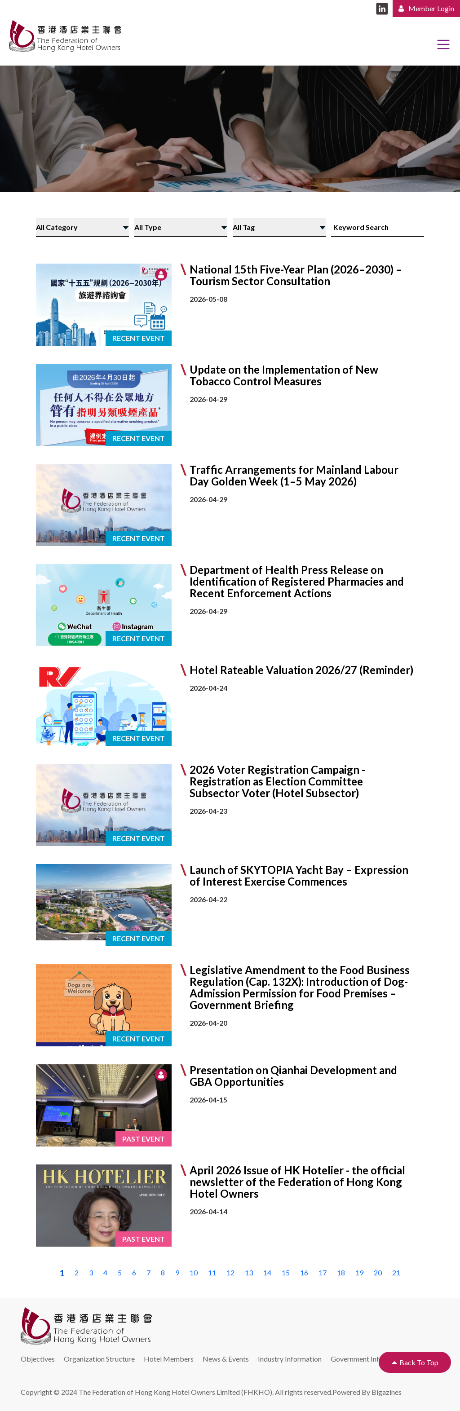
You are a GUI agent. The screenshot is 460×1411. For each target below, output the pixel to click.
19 (359, 1272)
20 (378, 1272)
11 (212, 1272)
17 (322, 1272)
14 (267, 1272)
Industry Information (290, 1358)
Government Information (369, 1358)
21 (396, 1272)
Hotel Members (169, 1358)
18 (341, 1272)
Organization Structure (99, 1358)
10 (194, 1272)
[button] (230, 305)
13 (249, 1272)
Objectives (38, 1358)
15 (286, 1272)
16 (304, 1272)
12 (230, 1272)
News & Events (226, 1358)
